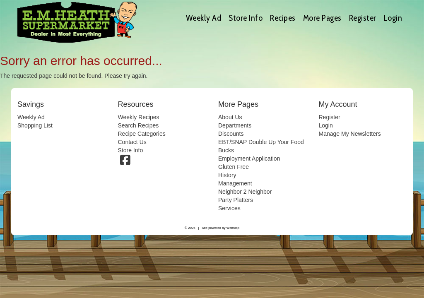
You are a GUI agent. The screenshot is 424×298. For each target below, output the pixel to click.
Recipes (283, 18)
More (322, 18)
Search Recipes (138, 125)
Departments (234, 125)
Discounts (230, 133)
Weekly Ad (204, 18)
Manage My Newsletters (350, 133)
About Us (230, 117)
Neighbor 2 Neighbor (245, 191)
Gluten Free (233, 166)
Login (393, 18)
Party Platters (235, 200)
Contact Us (132, 142)
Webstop (232, 228)
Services (229, 208)
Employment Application (249, 158)
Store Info (246, 18)
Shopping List (35, 125)
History (227, 175)
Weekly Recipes (138, 117)
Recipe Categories (142, 133)
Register (362, 18)
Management (235, 183)
